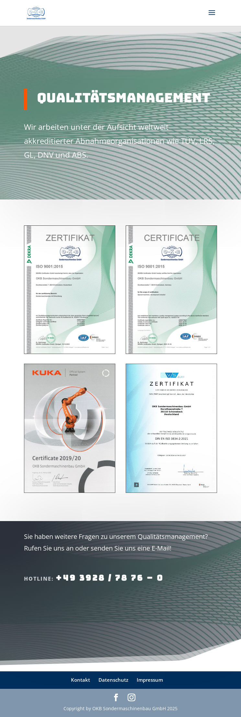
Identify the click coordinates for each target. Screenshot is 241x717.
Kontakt (80, 680)
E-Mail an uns (62, 612)
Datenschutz (113, 680)
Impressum (150, 680)
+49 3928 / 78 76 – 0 (110, 578)
